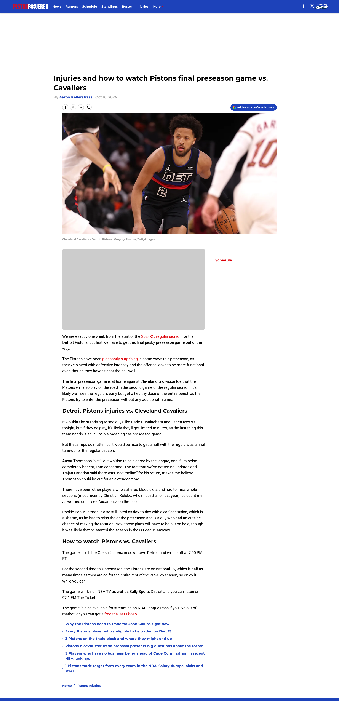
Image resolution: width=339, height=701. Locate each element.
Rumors (72, 6)
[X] (312, 6)
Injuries (142, 6)
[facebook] (303, 6)
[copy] (89, 107)
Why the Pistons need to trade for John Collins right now (117, 624)
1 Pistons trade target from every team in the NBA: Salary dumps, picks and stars (134, 668)
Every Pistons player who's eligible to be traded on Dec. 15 (118, 631)
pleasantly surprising (120, 359)
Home (67, 686)
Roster (127, 6)
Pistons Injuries (88, 686)
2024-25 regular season (161, 336)
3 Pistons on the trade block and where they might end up (118, 639)
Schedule (89, 6)
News (57, 6)
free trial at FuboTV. (121, 614)
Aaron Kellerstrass (76, 97)
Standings (109, 6)
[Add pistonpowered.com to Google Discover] (253, 107)
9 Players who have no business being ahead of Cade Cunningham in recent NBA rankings (135, 656)
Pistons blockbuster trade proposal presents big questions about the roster (134, 646)
